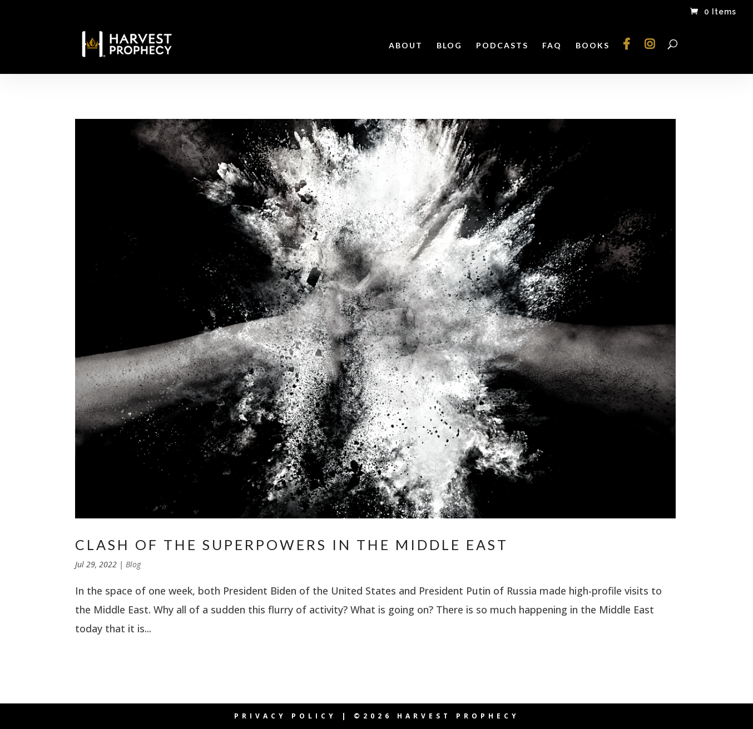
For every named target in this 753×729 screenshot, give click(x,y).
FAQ (552, 46)
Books (593, 46)
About (406, 46)
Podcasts (502, 46)
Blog (449, 46)
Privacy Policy (285, 716)
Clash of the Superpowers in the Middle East (291, 544)
